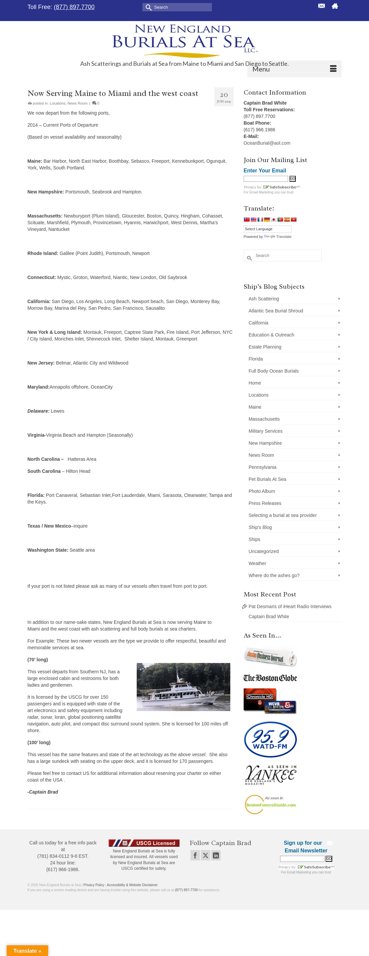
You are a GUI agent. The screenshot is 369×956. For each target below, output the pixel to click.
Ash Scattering (264, 298)
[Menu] (294, 68)
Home (255, 383)
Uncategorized (264, 551)
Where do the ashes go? (274, 575)
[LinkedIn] (216, 855)
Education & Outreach (271, 334)
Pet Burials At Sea (267, 479)
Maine (255, 407)
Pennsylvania (262, 467)
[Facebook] (195, 855)
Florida (256, 359)
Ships (254, 539)
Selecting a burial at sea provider (283, 515)
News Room (78, 103)
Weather (257, 563)
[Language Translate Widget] (267, 229)
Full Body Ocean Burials (274, 371)
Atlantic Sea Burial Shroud (276, 310)
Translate (277, 237)
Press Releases (265, 503)
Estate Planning (265, 347)
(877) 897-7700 (186, 890)
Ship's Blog (260, 527)
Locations (58, 103)
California (258, 322)
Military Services (266, 431)
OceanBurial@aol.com (267, 143)
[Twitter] (205, 855)
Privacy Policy (94, 885)
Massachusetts (264, 419)
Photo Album (262, 491)
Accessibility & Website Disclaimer (132, 885)
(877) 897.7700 (74, 7)
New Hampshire (265, 443)
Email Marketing (261, 192)
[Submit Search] (147, 7)
